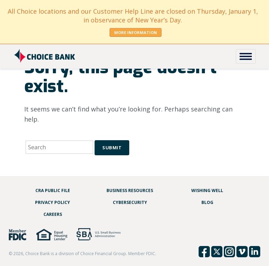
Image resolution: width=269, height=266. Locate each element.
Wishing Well (207, 190)
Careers (52, 214)
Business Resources (129, 190)
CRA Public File (52, 190)
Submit (112, 147)
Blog (207, 202)
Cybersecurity (130, 202)
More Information (135, 32)
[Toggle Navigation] (246, 56)
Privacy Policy (52, 202)
